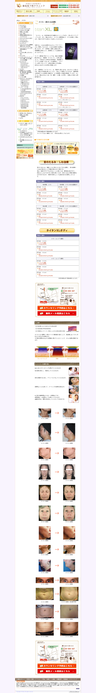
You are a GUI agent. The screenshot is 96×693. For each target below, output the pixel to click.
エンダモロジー (24, 85)
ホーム (18, 20)
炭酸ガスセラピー (25, 82)
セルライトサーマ (25, 66)
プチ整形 (22, 75)
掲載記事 (59, 679)
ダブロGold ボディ (24, 41)
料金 (44, 679)
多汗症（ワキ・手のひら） (26, 113)
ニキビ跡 (23, 90)
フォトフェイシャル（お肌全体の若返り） (50, 682)
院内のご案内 (30, 679)
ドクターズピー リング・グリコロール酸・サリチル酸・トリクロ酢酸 (41, 684)
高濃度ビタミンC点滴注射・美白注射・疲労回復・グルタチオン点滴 (26, 72)
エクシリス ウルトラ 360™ (26, 38)
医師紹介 (67, 679)
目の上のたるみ (24, 106)
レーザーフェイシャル (25, 28)
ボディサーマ (24, 67)
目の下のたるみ (24, 104)
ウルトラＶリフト (25, 102)
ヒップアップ (23, 43)
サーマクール (23, 61)
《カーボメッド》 (25, 84)
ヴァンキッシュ (23, 39)
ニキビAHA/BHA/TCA (26, 88)
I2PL (21, 50)
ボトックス (22, 55)
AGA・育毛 (22, 33)
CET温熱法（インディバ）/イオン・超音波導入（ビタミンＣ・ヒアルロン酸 (26, 134)
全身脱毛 (23, 116)
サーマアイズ (24, 64)
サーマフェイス (24, 63)
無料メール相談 (51, 679)
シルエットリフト (25, 99)
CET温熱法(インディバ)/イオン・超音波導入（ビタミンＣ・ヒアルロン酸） (36, 686)
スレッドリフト (24, 97)
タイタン (22, 69)
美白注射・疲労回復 (68, 684)
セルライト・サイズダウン (26, 78)
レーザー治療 (23, 76)
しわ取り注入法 (22, 684)
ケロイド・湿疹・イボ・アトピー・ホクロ (62, 685)
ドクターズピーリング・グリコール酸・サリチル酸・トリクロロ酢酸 (26, 59)
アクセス (38, 679)
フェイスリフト (24, 103)
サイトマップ (73, 679)
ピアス (21, 118)
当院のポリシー (21, 679)
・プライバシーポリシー (74, 691)
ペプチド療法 (23, 27)
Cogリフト (23, 100)
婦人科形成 (23, 107)
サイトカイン (23, 25)
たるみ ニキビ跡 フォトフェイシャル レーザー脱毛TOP (28, 682)
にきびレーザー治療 (24, 30)
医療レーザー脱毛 (24, 31)
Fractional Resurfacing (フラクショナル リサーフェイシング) (26, 93)
